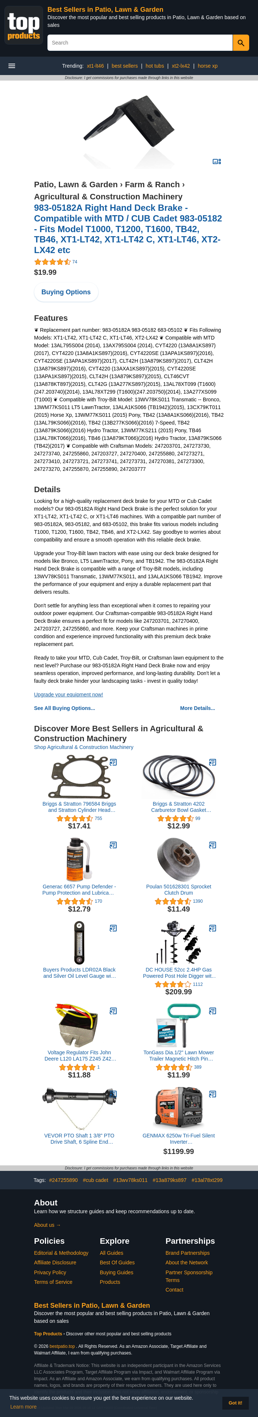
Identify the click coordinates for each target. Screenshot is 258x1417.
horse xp (208, 66)
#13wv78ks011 (130, 1180)
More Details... (197, 708)
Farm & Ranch (152, 184)
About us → (47, 1225)
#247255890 (63, 1180)
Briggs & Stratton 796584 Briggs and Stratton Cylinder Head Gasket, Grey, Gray (79, 807)
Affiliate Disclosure (55, 1262)
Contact (174, 1290)
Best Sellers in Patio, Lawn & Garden (105, 9)
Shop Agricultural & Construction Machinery (84, 747)
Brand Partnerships (188, 1253)
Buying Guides (116, 1272)
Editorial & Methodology (61, 1253)
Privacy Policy (50, 1272)
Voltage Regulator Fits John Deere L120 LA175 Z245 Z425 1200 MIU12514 (79, 1056)
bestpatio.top (62, 1346)
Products (110, 1282)
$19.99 (45, 272)
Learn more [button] (23, 1407)
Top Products (49, 1333)
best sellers (125, 66)
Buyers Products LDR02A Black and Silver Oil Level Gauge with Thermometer (79, 973)
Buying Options (66, 292)
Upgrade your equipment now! (68, 694)
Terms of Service (53, 1282)
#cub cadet (95, 1180)
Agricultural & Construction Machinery (108, 196)
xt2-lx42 (181, 66)
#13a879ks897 (170, 1180)
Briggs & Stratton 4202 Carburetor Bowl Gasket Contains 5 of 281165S (178, 807)
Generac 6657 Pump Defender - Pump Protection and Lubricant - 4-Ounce (79, 890)
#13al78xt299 (207, 1180)
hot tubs (155, 66)
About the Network (187, 1262)
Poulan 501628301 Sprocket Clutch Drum (178, 890)
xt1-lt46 (95, 66)
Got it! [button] (235, 1403)
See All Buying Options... (64, 708)
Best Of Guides (117, 1262)
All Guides (111, 1253)
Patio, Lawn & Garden (76, 184)
